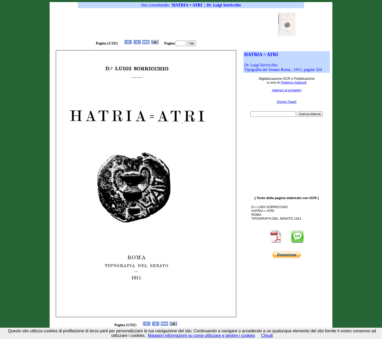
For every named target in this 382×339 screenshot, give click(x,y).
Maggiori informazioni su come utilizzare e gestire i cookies (201, 335)
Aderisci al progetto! (287, 90)
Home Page (287, 102)
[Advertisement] (180, 24)
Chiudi (267, 335)
